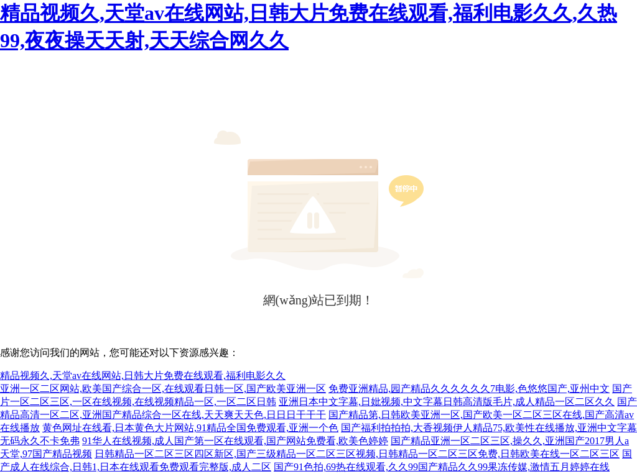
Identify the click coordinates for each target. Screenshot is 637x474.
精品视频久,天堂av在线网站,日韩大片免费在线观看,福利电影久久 (143, 375)
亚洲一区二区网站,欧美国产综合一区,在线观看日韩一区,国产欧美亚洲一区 (163, 388)
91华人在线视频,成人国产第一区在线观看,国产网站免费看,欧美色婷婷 (235, 440)
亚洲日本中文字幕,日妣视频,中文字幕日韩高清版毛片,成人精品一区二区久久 (447, 401)
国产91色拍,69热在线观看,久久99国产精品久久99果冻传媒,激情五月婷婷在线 (442, 467)
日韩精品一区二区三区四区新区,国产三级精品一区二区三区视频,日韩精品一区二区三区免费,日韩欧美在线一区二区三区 (357, 454)
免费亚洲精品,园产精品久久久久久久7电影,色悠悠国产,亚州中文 (469, 388)
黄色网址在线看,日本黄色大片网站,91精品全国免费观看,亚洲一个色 (190, 427)
